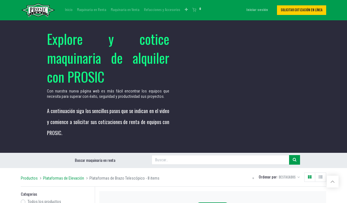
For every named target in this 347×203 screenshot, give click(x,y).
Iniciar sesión (257, 9)
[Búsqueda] (294, 160)
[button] (186, 10)
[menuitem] (69, 10)
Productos (29, 178)
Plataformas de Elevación (63, 178)
